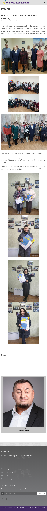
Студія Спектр (41, 507)
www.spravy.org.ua (8, 479)
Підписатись (41, 493)
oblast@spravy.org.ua (9, 472)
